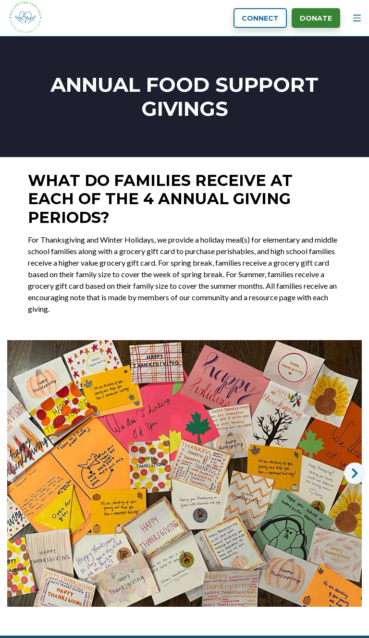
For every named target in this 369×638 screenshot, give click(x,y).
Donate (316, 18)
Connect (260, 18)
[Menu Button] (357, 18)
